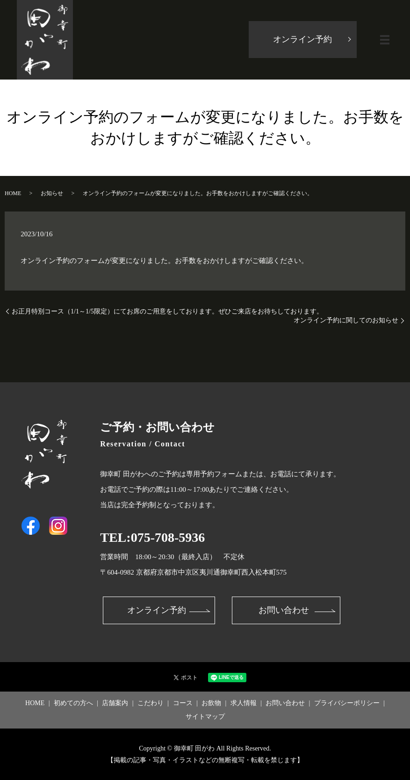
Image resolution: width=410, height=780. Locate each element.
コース (183, 703)
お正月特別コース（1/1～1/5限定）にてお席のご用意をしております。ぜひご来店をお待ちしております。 (167, 311)
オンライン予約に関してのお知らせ (346, 320)
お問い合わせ (284, 610)
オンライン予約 (302, 39)
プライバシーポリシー (347, 703)
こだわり (150, 703)
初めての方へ (73, 703)
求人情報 (243, 703)
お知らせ (52, 193)
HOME (13, 193)
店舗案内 (115, 703)
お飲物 (211, 703)
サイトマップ (205, 717)
